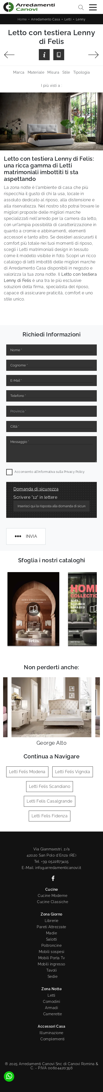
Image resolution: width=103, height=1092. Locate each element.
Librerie (51, 921)
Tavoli (51, 970)
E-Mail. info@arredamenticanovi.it (51, 868)
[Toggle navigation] (93, 7)
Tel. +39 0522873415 (51, 861)
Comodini (51, 1001)
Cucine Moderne (52, 896)
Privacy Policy (74, 472)
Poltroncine (51, 945)
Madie (51, 933)
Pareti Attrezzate (51, 927)
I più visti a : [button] (51, 85)
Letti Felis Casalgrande (49, 801)
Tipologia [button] (81, 72)
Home (22, 19)
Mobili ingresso (51, 964)
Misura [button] (53, 72)
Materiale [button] (36, 72)
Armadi (51, 1008)
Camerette (52, 1014)
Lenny (81, 19)
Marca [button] (19, 72)
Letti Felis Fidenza (50, 815)
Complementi (52, 1039)
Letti (68, 19)
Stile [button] (66, 72)
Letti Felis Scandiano (49, 786)
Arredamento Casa (45, 19)
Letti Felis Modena (27, 771)
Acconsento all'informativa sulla (49, 472)
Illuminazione (51, 1033)
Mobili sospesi (51, 952)
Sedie (53, 976)
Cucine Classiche (52, 902)
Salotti (51, 939)
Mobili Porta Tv (51, 958)
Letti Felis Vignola (72, 771)
